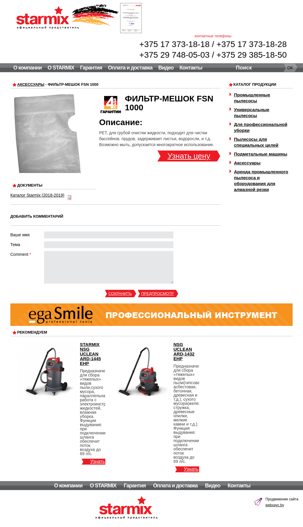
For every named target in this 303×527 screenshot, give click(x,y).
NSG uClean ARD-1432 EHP (183, 351)
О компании (27, 68)
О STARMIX (61, 68)
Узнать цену (188, 155)
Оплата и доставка (130, 68)
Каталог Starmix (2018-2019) (37, 195)
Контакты (190, 68)
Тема (15, 244)
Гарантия (91, 68)
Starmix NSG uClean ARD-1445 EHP (90, 354)
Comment (20, 254)
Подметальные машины (260, 153)
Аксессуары (30, 84)
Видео (166, 68)
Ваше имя (20, 234)
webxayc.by (274, 505)
